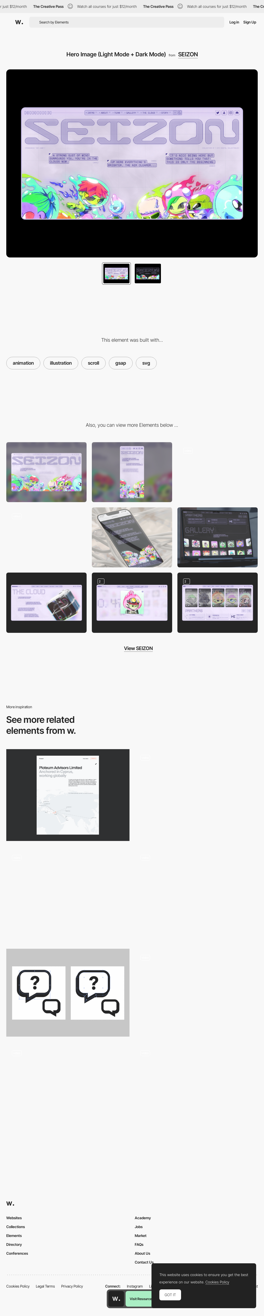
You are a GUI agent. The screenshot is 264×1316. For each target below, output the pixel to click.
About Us (142, 1253)
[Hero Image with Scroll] (196, 1090)
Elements (14, 1235)
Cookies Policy (18, 1286)
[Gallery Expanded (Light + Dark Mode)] (132, 603)
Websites (14, 1218)
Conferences (17, 1253)
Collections (15, 1226)
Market (141, 1235)
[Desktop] (46, 472)
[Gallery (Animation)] (217, 472)
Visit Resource (141, 1299)
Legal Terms (45, 1286)
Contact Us (144, 1262)
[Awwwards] (19, 22)
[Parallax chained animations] (68, 895)
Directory (14, 1244)
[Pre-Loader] (46, 537)
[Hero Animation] (196, 895)
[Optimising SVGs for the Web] (68, 992)
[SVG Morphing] (196, 795)
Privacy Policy (72, 1286)
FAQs (139, 1244)
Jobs (139, 1226)
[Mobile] (132, 472)
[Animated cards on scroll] (68, 1090)
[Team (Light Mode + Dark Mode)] (217, 603)
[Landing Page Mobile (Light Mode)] (132, 537)
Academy (143, 1218)
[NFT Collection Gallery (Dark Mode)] (217, 537)
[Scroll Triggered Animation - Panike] (196, 992)
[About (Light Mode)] (46, 603)
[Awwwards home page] (116, 1299)
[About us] (68, 795)
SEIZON (188, 54)
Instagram (135, 1286)
